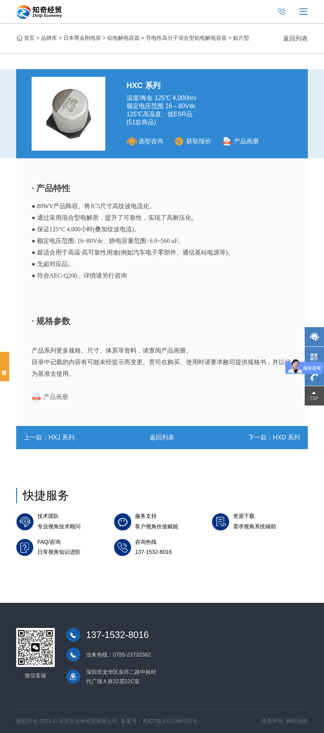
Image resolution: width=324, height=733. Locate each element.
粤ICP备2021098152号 (169, 721)
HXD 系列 (286, 437)
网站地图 (297, 721)
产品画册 (240, 141)
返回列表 (295, 38)
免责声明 (272, 721)
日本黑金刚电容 (82, 38)
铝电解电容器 (123, 38)
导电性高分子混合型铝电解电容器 (186, 38)
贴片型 (241, 38)
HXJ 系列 (61, 437)
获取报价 (192, 141)
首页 (29, 38)
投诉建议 (4, 366)
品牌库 (49, 38)
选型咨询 (145, 141)
